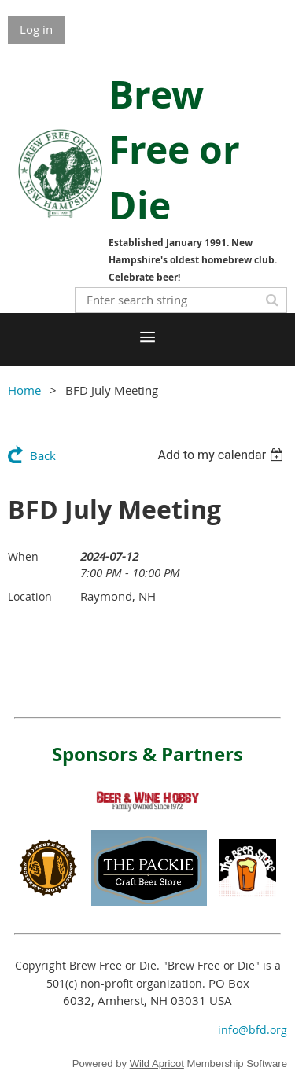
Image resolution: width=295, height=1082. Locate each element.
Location (30, 596)
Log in (36, 29)
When (23, 556)
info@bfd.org (252, 1029)
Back (43, 455)
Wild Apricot (157, 1063)
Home (24, 390)
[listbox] (222, 455)
